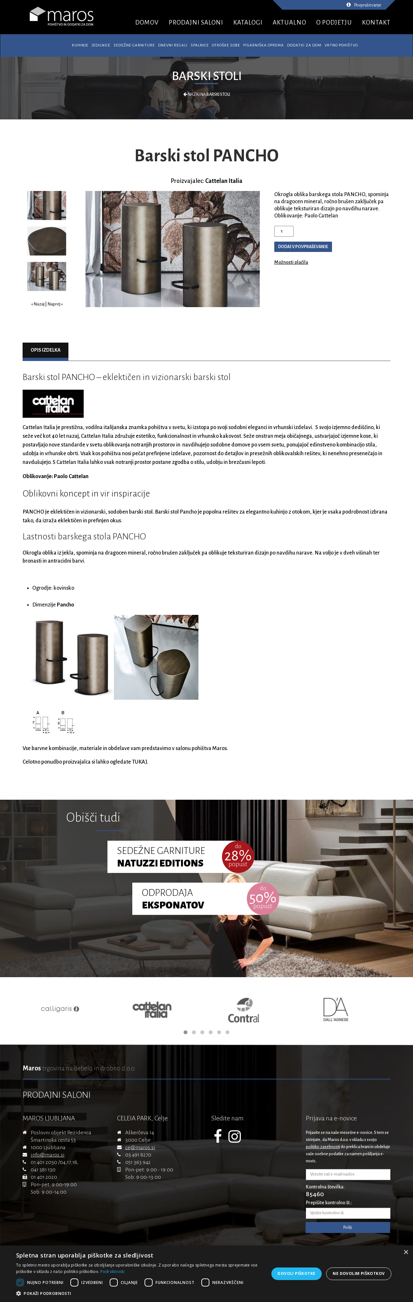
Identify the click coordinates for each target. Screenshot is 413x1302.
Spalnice (200, 45)
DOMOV (147, 22)
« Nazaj (38, 304)
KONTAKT (376, 22)
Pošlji (347, 1227)
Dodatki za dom (304, 45)
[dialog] (206, 1274)
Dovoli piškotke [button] (296, 1273)
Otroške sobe (226, 45)
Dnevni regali (172, 45)
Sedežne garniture (134, 45)
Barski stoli (207, 76)
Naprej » (55, 304)
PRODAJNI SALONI (196, 22)
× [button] (405, 1252)
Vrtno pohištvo (341, 45)
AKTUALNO (289, 22)
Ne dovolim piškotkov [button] (359, 1273)
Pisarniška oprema (263, 45)
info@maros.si (48, 1155)
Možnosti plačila (291, 262)
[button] (139, 1293)
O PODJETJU (334, 22)
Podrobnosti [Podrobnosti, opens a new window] (112, 1271)
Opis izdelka (46, 350)
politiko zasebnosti (323, 1147)
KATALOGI (248, 22)
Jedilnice (101, 45)
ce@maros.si (140, 1147)
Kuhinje (80, 45)
